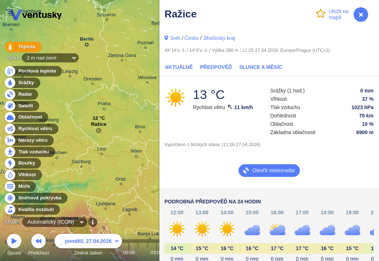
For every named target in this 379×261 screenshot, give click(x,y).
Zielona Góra (122, 56)
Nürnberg (48, 121)
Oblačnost (26, 117)
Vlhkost (23, 175)
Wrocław (147, 78)
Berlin (87, 40)
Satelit (21, 106)
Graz (120, 180)
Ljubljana (105, 204)
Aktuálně (179, 67)
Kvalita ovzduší (32, 209)
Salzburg (81, 162)
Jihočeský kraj (219, 38)
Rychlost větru (31, 129)
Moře (20, 186)
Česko (191, 38)
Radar (21, 94)
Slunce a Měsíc (260, 67)
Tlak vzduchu (29, 152)
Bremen (11, 25)
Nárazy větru (29, 140)
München (57, 154)
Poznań (145, 43)
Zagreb (130, 210)
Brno (140, 128)
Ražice (99, 125)
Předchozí (38, 246)
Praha (104, 105)
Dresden (92, 80)
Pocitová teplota (33, 71)
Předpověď (216, 67)
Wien (136, 152)
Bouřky (22, 163)
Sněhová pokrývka (35, 198)
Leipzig (70, 72)
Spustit (14, 246)
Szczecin (106, 16)
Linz (101, 150)
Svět (175, 38)
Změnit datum (88, 246)
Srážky (22, 83)
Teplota (22, 47)
